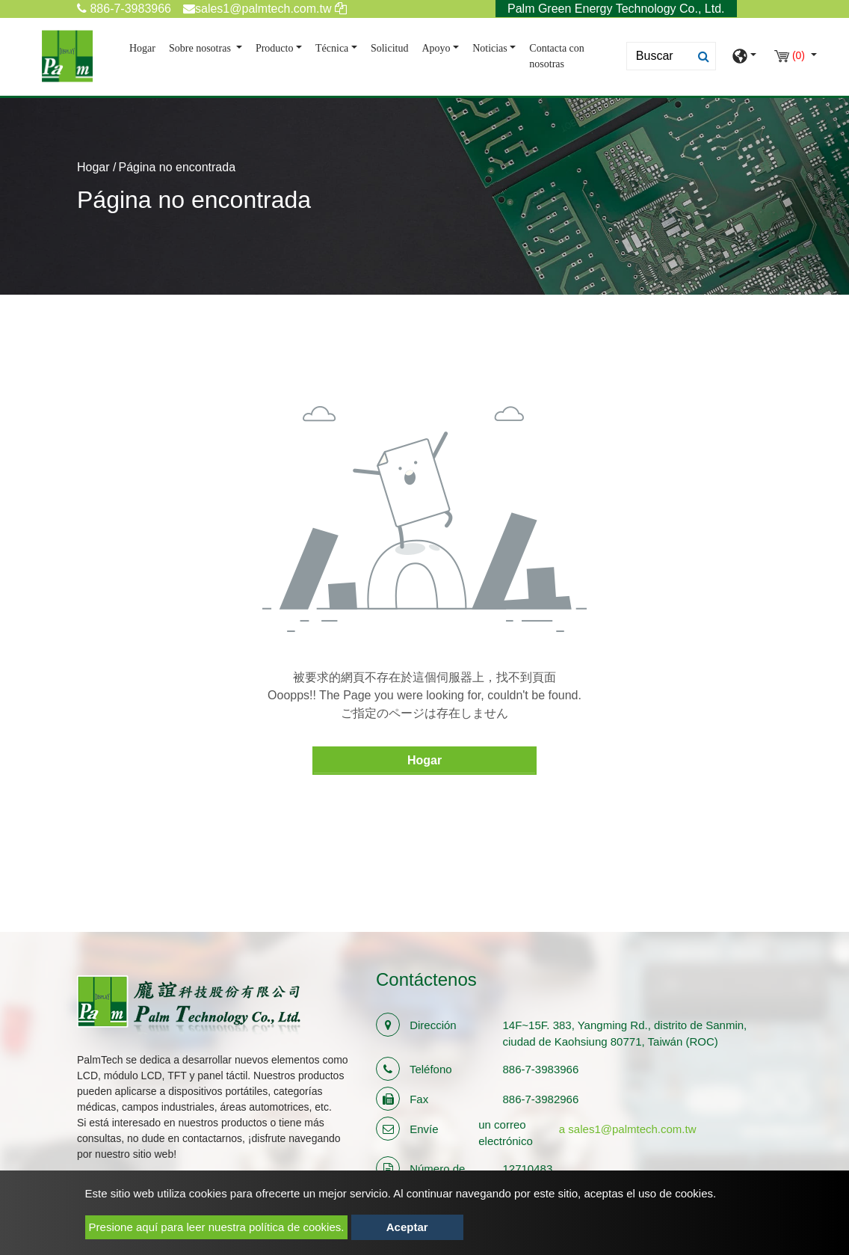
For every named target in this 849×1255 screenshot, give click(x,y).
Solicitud (390, 48)
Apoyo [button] (436, 48)
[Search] (671, 56)
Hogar (145, 47)
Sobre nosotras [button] (201, 48)
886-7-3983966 (124, 8)
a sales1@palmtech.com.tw (628, 1129)
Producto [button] (275, 48)
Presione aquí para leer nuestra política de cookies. (217, 1227)
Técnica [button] (331, 48)
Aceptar (407, 1227)
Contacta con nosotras (556, 56)
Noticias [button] (489, 48)
